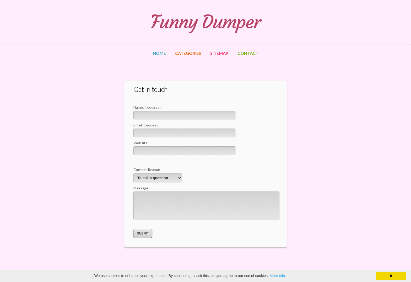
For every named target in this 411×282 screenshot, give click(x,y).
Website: (141, 143)
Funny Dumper (205, 22)
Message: (141, 188)
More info (277, 276)
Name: (147, 107)
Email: (146, 125)
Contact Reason (146, 169)
